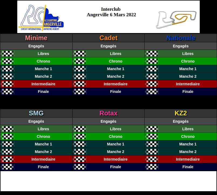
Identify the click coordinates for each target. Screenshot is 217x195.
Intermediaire (43, 84)
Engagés (36, 46)
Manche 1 (43, 69)
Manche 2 (43, 76)
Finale (43, 91)
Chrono (43, 61)
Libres (43, 53)
